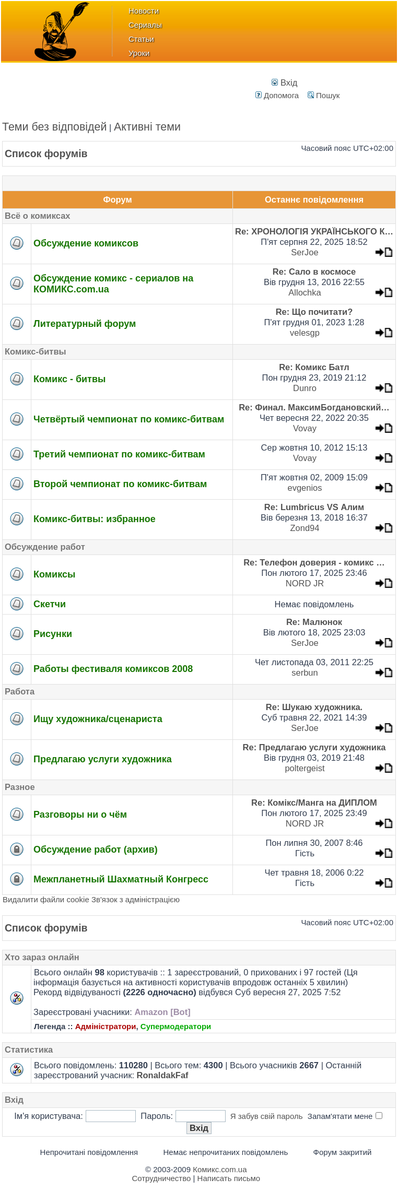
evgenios (304, 487)
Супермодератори (176, 1026)
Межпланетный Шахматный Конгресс (120, 879)
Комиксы (54, 574)
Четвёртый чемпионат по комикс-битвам (128, 419)
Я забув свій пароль (266, 1116)
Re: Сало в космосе (314, 271)
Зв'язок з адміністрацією (135, 899)
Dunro (305, 388)
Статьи (141, 38)
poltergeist (304, 768)
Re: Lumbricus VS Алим (314, 507)
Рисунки (52, 634)
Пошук (324, 95)
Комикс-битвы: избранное (94, 519)
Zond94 (305, 528)
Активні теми (147, 127)
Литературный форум (84, 324)
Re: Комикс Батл (314, 367)
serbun (304, 672)
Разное (20, 787)
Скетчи (49, 604)
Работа (19, 691)
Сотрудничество (161, 1178)
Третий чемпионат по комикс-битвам (119, 454)
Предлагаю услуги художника (102, 759)
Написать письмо (229, 1178)
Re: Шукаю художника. (314, 707)
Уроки (138, 53)
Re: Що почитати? (314, 311)
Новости (143, 10)
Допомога (277, 95)
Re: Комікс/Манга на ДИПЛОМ (314, 802)
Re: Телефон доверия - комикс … (314, 562)
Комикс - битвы (69, 379)
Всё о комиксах (38, 215)
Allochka (304, 292)
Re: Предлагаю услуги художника (314, 747)
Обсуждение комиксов (85, 243)
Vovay (305, 428)
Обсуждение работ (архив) (95, 849)
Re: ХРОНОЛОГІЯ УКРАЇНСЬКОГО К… (314, 231)
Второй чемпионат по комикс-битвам (120, 484)
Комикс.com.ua (220, 1169)
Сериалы (145, 24)
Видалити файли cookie (46, 899)
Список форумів (46, 153)
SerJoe (304, 252)
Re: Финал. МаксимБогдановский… (314, 407)
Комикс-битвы (35, 351)
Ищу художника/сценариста (97, 719)
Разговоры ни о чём (80, 814)
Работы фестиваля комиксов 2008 (113, 669)
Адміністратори (105, 1026)
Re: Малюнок (314, 622)
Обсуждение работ (45, 546)
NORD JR (305, 583)
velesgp (305, 332)
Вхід (284, 82)
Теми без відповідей (54, 127)
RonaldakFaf (163, 1075)
